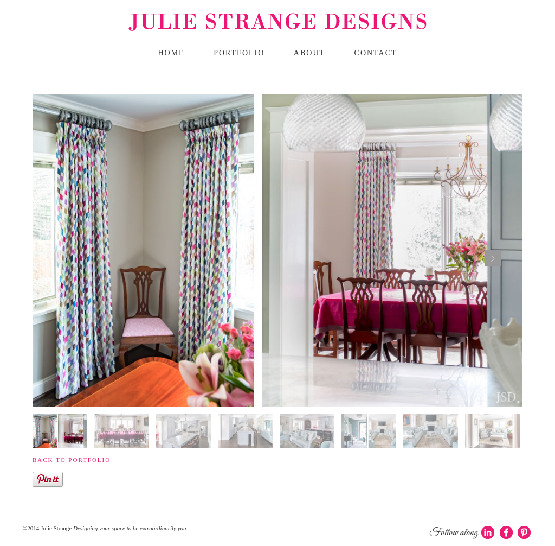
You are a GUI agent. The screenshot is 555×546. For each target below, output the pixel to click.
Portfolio (239, 53)
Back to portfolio (72, 459)
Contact (375, 53)
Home (171, 53)
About (309, 53)
